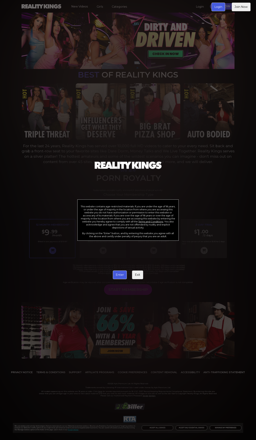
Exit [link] (137, 274)
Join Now (241, 7)
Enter (120, 274)
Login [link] (218, 7)
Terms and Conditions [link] (150, 221)
